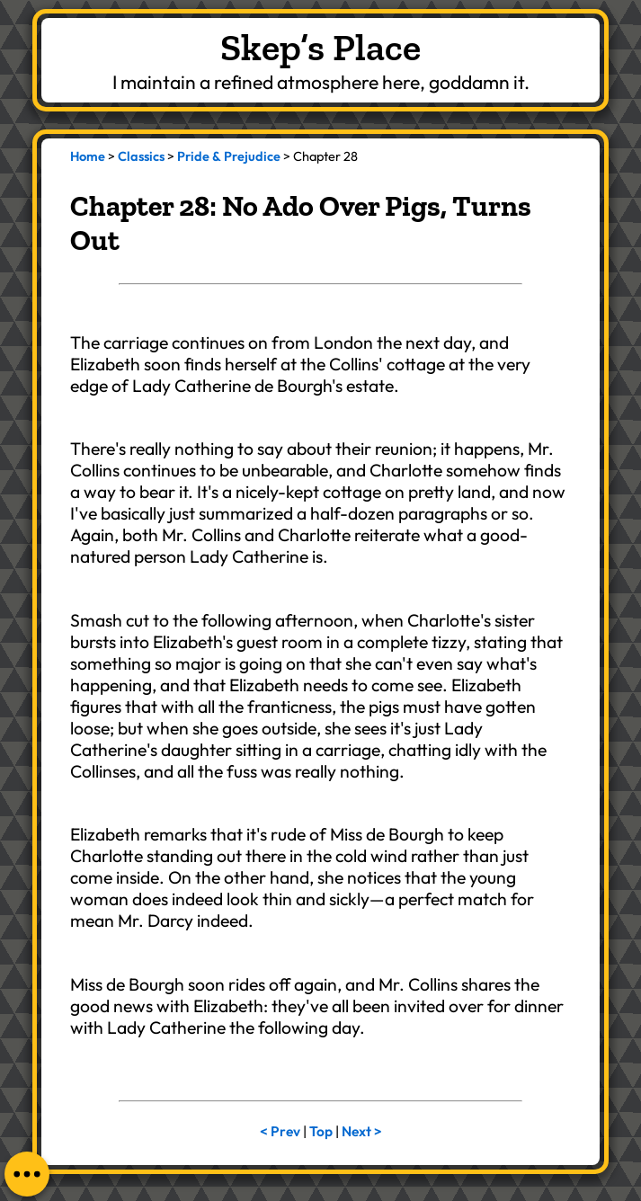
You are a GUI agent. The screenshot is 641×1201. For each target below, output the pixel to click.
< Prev (280, 1131)
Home (87, 156)
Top (321, 1131)
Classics (141, 156)
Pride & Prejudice (228, 156)
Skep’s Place (320, 47)
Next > (362, 1131)
